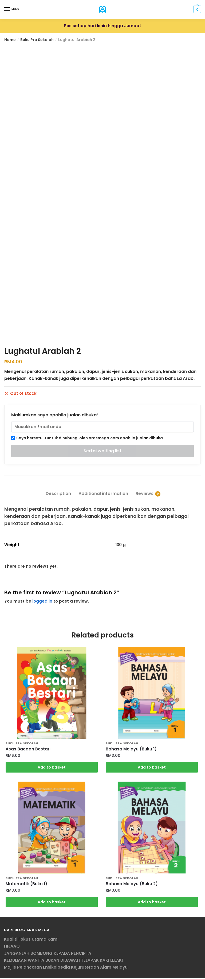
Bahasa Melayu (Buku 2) (132, 884)
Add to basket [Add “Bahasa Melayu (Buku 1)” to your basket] (152, 767)
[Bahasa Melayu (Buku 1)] (152, 693)
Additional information (103, 493)
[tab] (58, 489)
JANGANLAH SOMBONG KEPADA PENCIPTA (47, 954)
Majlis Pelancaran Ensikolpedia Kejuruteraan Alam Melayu (66, 968)
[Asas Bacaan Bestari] (52, 693)
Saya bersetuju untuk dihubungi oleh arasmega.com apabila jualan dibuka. (87, 438)
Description (58, 493)
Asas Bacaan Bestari (28, 749)
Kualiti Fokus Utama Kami (31, 940)
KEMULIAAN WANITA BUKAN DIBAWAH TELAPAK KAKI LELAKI (63, 961)
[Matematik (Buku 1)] (52, 828)
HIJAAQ (12, 947)
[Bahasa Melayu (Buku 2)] (152, 828)
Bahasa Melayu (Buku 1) (131, 749)
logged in (42, 601)
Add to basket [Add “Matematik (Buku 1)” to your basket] (52, 902)
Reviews (144, 493)
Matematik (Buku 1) (26, 884)
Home (10, 39)
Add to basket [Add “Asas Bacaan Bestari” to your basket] (52, 767)
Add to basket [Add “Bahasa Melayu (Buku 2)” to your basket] (152, 902)
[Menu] (7, 9)
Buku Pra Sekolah (37, 39)
